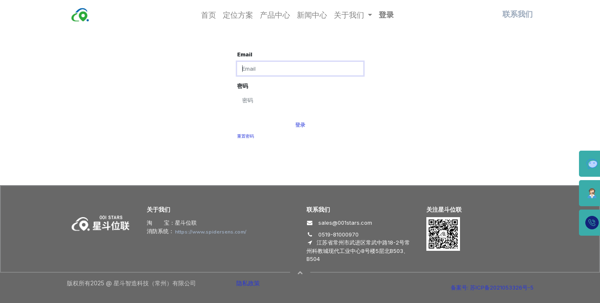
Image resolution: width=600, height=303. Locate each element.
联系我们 (517, 14)
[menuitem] (208, 14)
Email (244, 54)
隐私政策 (248, 283)
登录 (386, 14)
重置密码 (245, 136)
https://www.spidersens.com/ (210, 232)
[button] (300, 273)
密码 (242, 85)
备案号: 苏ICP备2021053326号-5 (492, 287)
